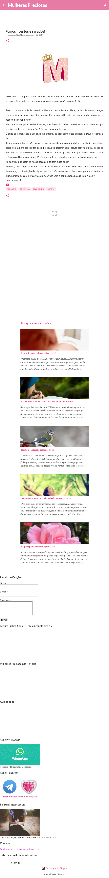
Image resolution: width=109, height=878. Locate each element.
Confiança (25, 189)
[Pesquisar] (51, 5)
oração (51, 189)
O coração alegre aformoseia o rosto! (38, 353)
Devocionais (38, 189)
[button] (7, 41)
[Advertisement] (54, 249)
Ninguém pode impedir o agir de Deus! (38, 547)
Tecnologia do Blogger (55, 868)
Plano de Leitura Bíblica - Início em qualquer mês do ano (46, 401)
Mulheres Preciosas (27, 5)
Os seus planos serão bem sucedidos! (37, 450)
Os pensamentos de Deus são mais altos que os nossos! (45, 498)
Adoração (11, 189)
